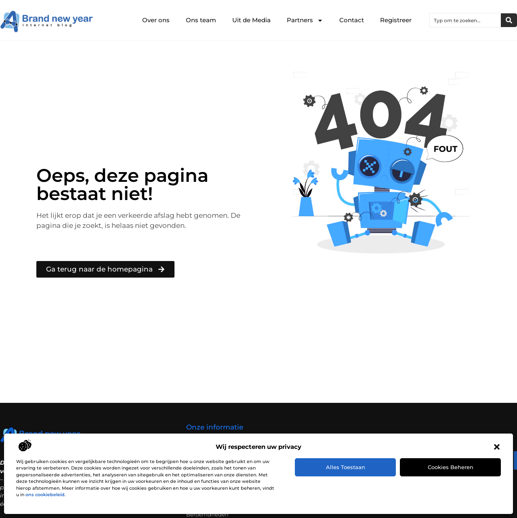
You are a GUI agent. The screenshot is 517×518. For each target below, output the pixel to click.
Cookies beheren (450, 467)
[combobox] (465, 20)
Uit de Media (251, 20)
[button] (497, 447)
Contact (351, 20)
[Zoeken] (509, 20)
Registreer (396, 20)
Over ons (156, 20)
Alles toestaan (345, 467)
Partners (305, 20)
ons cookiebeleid (45, 494)
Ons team (201, 20)
